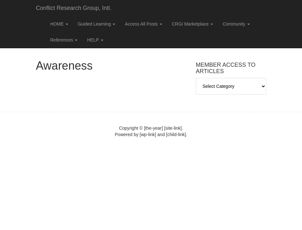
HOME (59, 24)
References (63, 39)
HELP (95, 39)
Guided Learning (96, 24)
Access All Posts (143, 24)
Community (236, 24)
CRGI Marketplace (192, 24)
